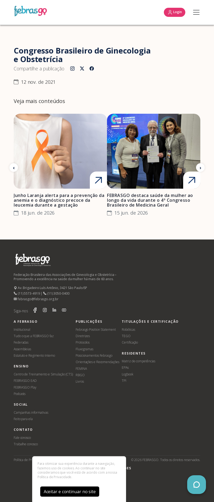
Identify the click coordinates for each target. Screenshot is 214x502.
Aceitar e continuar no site (70, 492)
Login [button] (174, 12)
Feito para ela (23, 419)
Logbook (127, 374)
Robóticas (128, 329)
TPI (124, 380)
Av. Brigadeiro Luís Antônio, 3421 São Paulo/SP (50, 288)
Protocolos (83, 342)
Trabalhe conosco (26, 444)
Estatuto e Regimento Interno (34, 355)
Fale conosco (22, 437)
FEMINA (81, 368)
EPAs (125, 367)
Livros (80, 381)
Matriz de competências (138, 361)
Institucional (22, 329)
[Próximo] (200, 167)
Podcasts (19, 393)
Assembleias (22, 349)
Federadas (21, 342)
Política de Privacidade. (55, 477)
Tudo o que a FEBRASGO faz (34, 336)
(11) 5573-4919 (27, 293)
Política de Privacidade (29, 460)
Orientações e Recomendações (97, 362)
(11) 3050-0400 (56, 293)
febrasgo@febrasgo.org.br (36, 299)
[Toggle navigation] (195, 12)
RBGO (80, 375)
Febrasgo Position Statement (96, 329)
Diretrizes (83, 336)
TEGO (126, 336)
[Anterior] (13, 167)
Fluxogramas (84, 349)
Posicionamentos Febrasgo (94, 355)
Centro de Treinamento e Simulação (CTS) (43, 374)
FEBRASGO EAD (25, 380)
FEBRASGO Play (25, 387)
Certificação (130, 342)
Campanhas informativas (31, 412)
